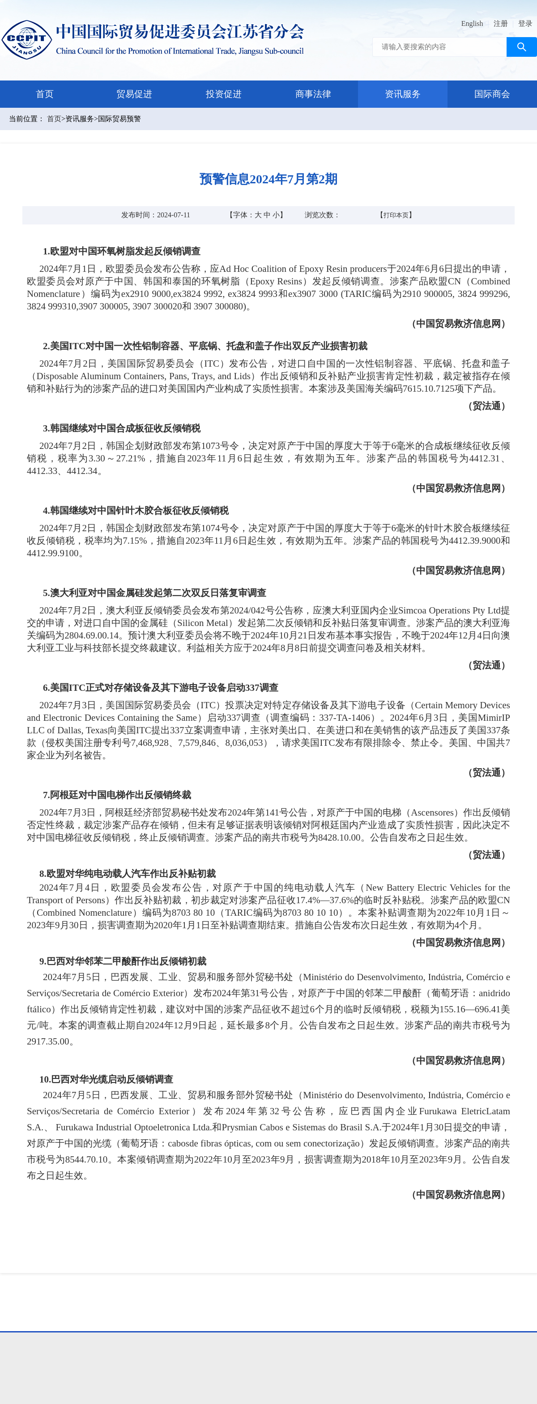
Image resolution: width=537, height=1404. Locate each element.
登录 (525, 23)
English (472, 23)
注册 (501, 23)
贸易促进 (134, 94)
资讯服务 (403, 94)
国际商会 (492, 94)
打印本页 (396, 215)
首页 (45, 94)
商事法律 (313, 94)
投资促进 (224, 94)
